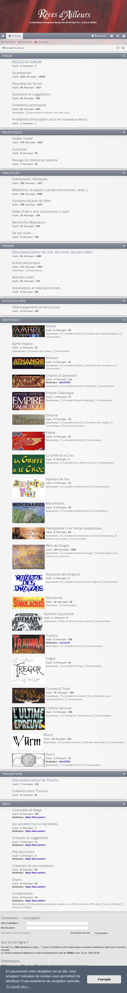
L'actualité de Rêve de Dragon (76, 553)
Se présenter (22, 73)
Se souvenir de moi (82, 933)
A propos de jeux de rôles (31, 200)
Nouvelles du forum (27, 83)
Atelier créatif (22, 138)
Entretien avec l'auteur (39, 351)
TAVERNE (8, 246)
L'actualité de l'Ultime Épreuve (76, 715)
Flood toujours (34, 270)
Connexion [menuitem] (119, 36)
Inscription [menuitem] (125, 36)
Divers (17, 879)
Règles (27, 907)
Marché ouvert (23, 277)
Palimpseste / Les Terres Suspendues (74, 528)
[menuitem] (56, 36)
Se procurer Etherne (73, 426)
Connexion (26, 42)
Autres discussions (26, 263)
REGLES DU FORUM (27, 62)
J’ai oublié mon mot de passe (15, 933)
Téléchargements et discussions (36, 307)
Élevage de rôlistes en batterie (35, 160)
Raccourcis (4, 36)
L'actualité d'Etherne (71, 422)
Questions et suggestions (31, 94)
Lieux (105, 904)
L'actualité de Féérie (71, 440)
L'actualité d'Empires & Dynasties (78, 386)
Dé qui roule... (22, 233)
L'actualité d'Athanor (71, 365)
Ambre (51, 326)
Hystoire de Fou (58, 479)
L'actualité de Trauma (72, 646)
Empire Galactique (60, 393)
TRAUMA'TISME (12, 774)
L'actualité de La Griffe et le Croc (78, 463)
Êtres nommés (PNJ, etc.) (86, 904)
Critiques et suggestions (30, 838)
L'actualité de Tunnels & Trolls (76, 696)
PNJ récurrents (23, 852)
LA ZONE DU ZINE (13, 301)
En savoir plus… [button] (18, 986)
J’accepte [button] (104, 979)
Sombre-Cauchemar (59, 614)
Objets (115, 904)
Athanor (52, 358)
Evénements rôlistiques (30, 179)
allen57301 (64, 382)
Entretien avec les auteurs (98, 365)
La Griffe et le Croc (60, 455)
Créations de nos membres (32, 865)
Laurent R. (64, 642)
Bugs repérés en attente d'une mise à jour (48, 112)
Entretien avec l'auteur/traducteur (101, 333)
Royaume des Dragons (63, 574)
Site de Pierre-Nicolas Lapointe (75, 621)
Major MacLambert (35, 817)
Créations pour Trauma (29, 791)
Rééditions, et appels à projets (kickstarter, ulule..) (50, 190)
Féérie (50, 432)
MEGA (6, 804)
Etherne (52, 415)
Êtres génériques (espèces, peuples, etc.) (49, 904)
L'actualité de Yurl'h (71, 765)
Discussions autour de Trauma (35, 780)
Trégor (51, 658)
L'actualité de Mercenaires (74, 511)
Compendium (22, 893)
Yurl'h (50, 754)
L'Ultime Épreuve (58, 708)
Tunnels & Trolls (58, 688)
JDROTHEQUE (11, 320)
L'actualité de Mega (27, 810)
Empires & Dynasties (61, 375)
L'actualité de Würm (69, 742)
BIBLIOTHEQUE (12, 132)
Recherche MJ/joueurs (28, 222)
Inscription (43, 42)
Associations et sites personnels (36, 288)
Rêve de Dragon (58, 545)
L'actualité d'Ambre (71, 333)
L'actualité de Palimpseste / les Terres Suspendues (87, 536)
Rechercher (9, 42)
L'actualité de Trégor (71, 666)
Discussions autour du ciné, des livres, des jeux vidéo (52, 252)
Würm (48, 735)
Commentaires (61, 351)
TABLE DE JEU (11, 173)
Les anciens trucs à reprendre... (36, 824)
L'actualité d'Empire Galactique (77, 400)
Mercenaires (55, 503)
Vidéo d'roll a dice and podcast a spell (40, 211)
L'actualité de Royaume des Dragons (80, 582)
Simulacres (54, 598)
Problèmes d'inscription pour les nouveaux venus (49, 119)
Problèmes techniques (29, 105)
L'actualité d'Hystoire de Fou (75, 486)
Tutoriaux (19, 149)
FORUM (7, 56)
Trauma (52, 635)
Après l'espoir (22, 343)
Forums (16, 35)
